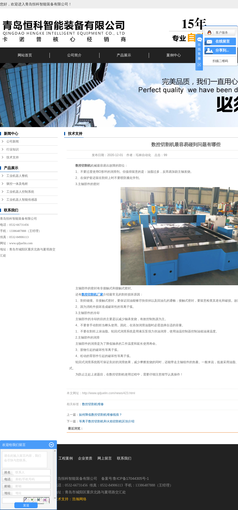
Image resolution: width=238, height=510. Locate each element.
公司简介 (74, 55)
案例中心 (173, 55)
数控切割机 (83, 165)
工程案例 (65, 458)
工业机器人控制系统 (20, 191)
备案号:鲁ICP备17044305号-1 (125, 478)
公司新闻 (12, 141)
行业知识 (12, 149)
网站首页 (25, 55)
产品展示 (124, 55)
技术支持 (12, 157)
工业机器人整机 (17, 176)
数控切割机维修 (93, 404)
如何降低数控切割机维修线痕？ (100, 414)
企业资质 (85, 458)
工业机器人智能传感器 (21, 199)
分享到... (222, 50)
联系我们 (124, 458)
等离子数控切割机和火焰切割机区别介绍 (106, 421)
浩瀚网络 (79, 499)
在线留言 (222, 41)
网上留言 (104, 458)
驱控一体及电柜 (17, 184)
